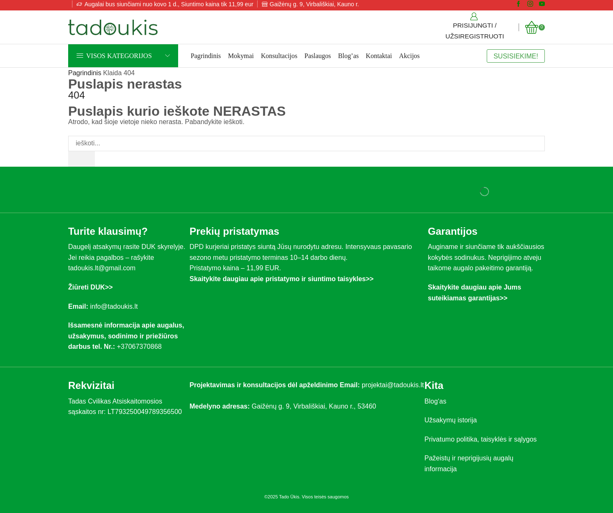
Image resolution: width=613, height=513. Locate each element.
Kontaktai (379, 55)
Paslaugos (317, 55)
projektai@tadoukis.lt (393, 385)
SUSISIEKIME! (515, 56)
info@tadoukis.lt (114, 306)
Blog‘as (435, 401)
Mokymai (241, 55)
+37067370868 (141, 346)
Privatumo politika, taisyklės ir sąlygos (480, 439)
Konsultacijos (279, 55)
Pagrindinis (206, 55)
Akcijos (409, 55)
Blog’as (348, 55)
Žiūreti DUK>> (90, 287)
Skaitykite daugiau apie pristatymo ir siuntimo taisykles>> (281, 278)
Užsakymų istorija (450, 420)
